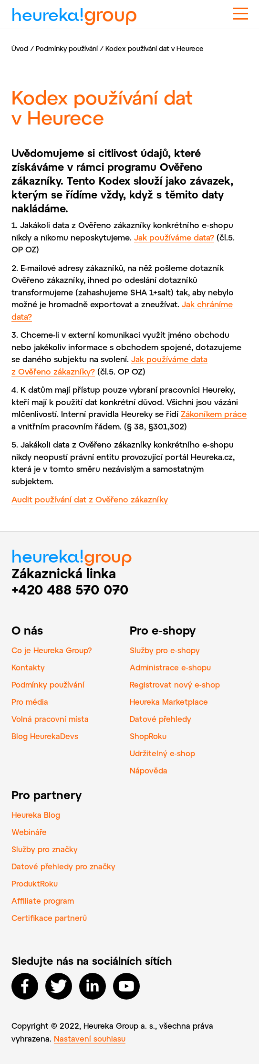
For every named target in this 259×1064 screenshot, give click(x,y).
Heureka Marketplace (169, 701)
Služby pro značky (44, 849)
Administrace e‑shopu (170, 667)
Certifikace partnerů (49, 917)
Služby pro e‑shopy (165, 650)
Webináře (29, 831)
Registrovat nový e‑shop (175, 684)
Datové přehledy (160, 718)
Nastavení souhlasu (89, 1038)
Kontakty (28, 667)
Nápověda (148, 770)
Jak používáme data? (174, 237)
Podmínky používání (67, 48)
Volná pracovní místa (50, 718)
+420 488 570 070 (70, 589)
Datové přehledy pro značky (63, 866)
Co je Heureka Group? (51, 650)
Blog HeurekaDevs (44, 736)
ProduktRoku (34, 883)
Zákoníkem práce (214, 413)
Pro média (29, 701)
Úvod (19, 48)
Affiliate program (42, 900)
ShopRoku (148, 736)
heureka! (74, 10)
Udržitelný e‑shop (162, 753)
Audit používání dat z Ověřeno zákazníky (89, 499)
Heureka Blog (35, 814)
